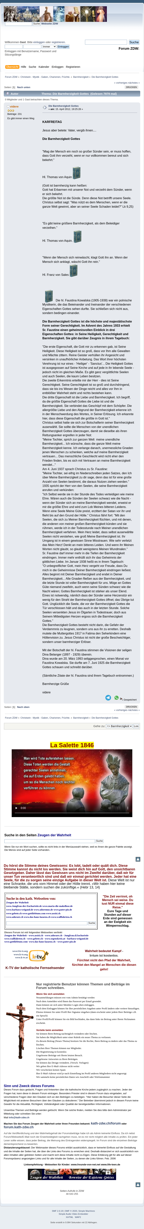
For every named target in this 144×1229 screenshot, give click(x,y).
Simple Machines (86, 1211)
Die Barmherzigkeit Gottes (63, 105)
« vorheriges (120, 82)
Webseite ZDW (49, 23)
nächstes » (134, 82)
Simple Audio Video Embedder (73, 1214)
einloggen (39, 42)
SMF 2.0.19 (57, 1211)
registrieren (58, 42)
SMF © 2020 (71, 1211)
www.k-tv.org (21, 954)
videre (14, 106)
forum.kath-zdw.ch (19, 1127)
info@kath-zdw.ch (19, 1117)
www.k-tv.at (21, 957)
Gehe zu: (99, 726)
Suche (9, 835)
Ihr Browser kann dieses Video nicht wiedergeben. (72, 783)
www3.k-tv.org (20, 951)
